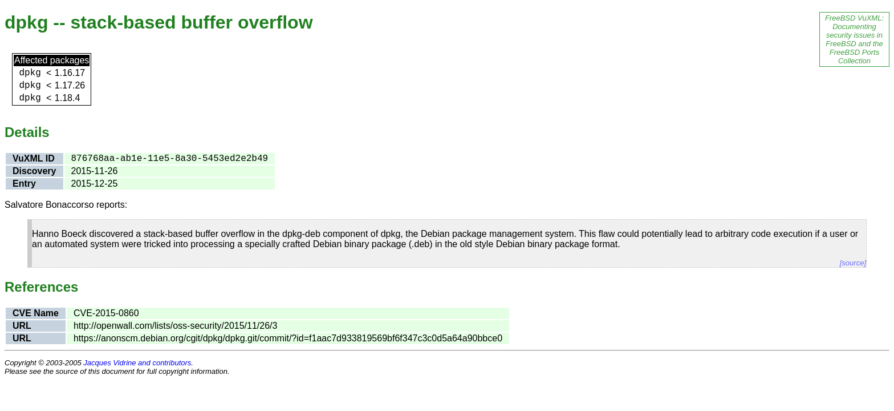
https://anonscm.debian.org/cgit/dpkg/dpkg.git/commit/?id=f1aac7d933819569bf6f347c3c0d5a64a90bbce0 (288, 338)
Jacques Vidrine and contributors (137, 362)
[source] (853, 263)
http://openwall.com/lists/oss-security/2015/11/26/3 (176, 326)
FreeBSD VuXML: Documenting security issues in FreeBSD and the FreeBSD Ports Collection (854, 39)
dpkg (30, 73)
